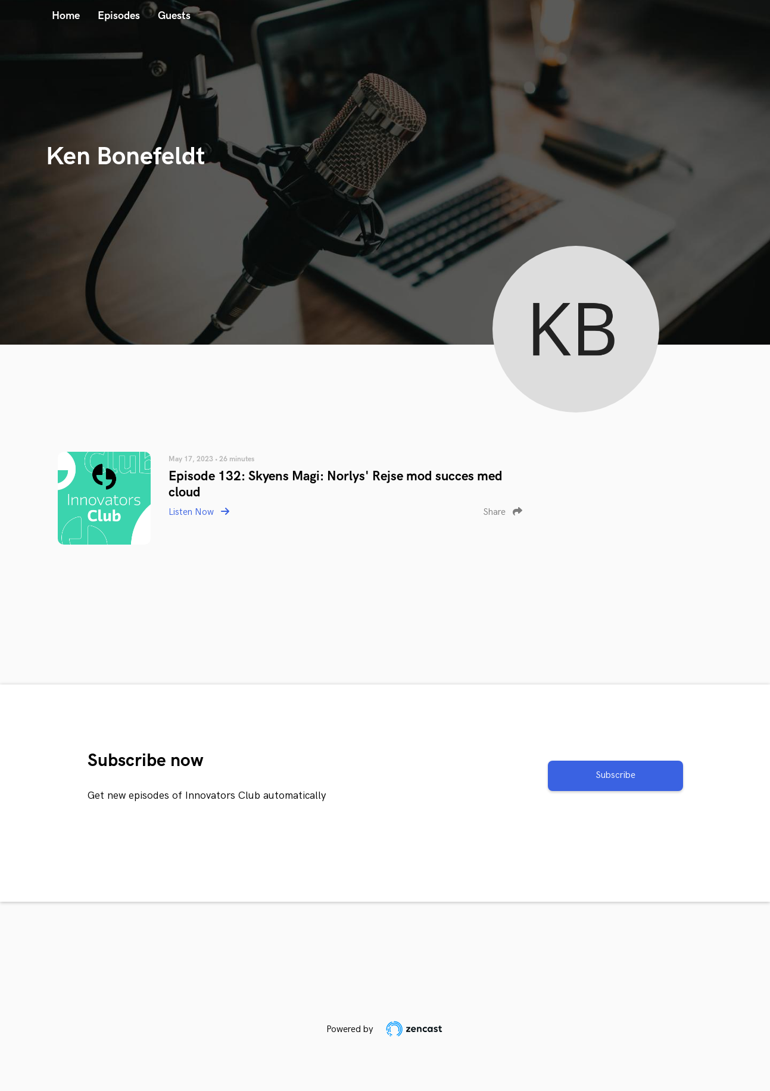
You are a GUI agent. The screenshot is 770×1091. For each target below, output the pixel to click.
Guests (174, 16)
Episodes (119, 16)
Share (502, 512)
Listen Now (199, 512)
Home (66, 16)
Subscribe (615, 775)
